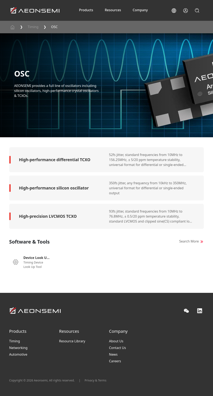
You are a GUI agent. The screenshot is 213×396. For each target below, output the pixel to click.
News (113, 354)
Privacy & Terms (95, 380)
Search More (189, 241)
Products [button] (86, 10)
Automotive (18, 354)
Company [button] (140, 10)
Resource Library (72, 341)
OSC (54, 27)
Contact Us (117, 347)
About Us (116, 341)
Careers (115, 361)
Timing (33, 27)
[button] (173, 10)
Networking (18, 347)
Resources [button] (113, 10)
